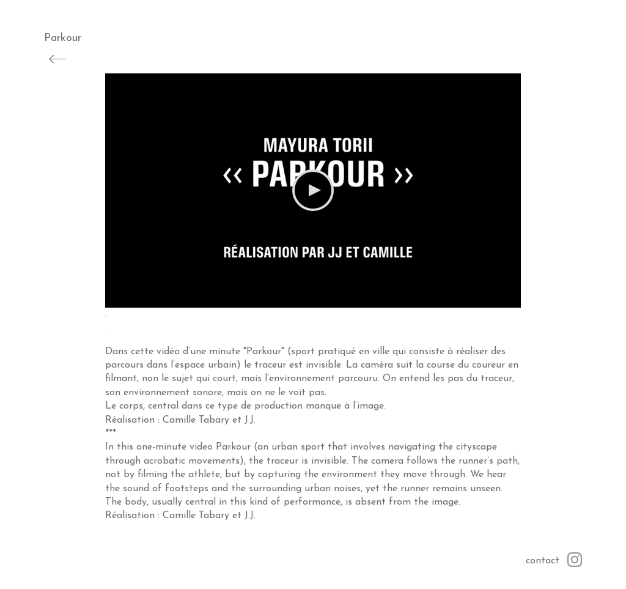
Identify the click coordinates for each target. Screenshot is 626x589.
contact (542, 561)
